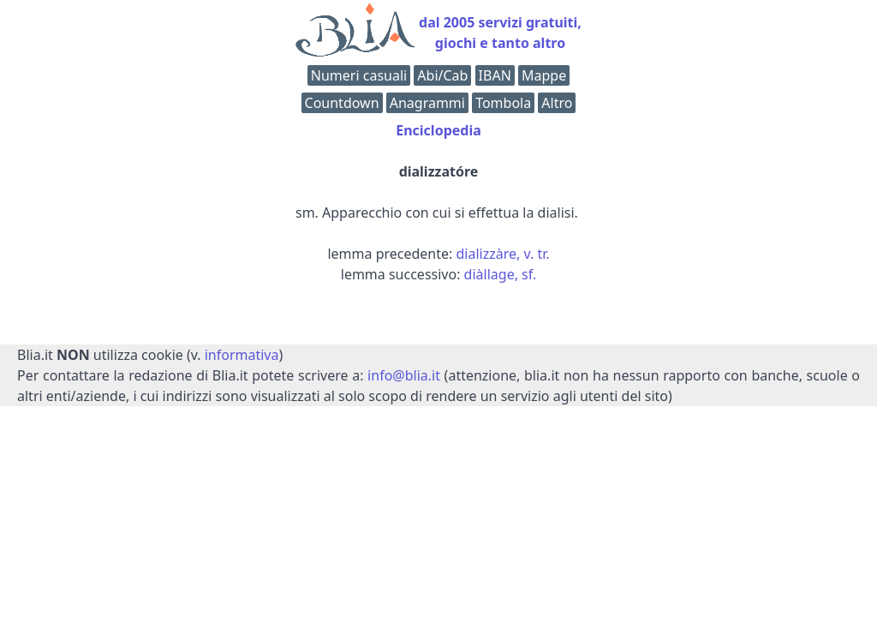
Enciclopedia (438, 130)
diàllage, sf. (500, 274)
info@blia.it (403, 375)
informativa (242, 354)
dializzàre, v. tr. (503, 253)
